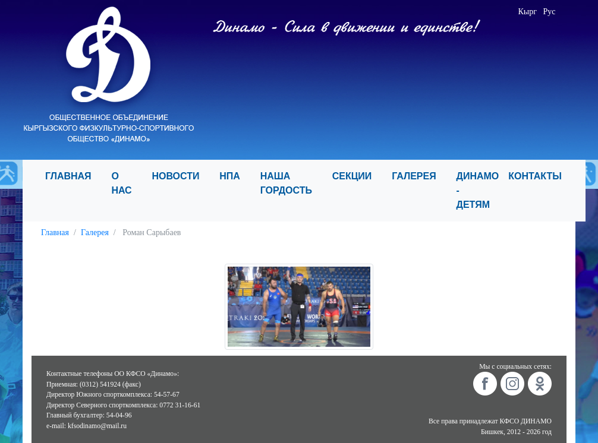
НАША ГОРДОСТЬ (291, 183)
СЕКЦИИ (357, 176)
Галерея (95, 232)
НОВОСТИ (181, 176)
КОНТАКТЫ (540, 176)
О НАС (126, 183)
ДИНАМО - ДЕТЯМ (478, 190)
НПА (234, 176)
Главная (55, 232)
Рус (549, 11)
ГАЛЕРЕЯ (419, 176)
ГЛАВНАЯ (73, 176)
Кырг (527, 11)
